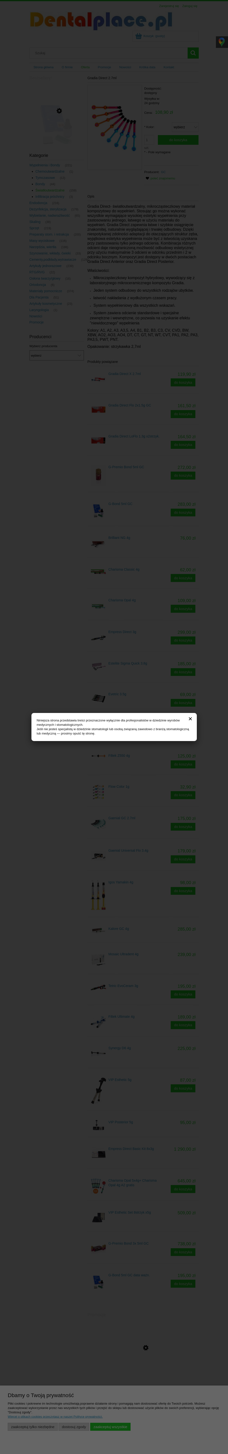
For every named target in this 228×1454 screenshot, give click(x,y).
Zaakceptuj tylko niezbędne (32, 1427)
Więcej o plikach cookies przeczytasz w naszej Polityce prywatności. (55, 1416)
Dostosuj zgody (74, 1427)
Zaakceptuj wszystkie (110, 1427)
